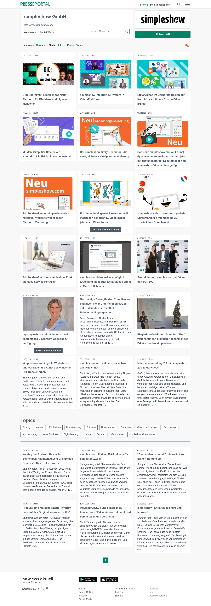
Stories (144, 5)
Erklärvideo (55, 427)
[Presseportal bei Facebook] (38, 588)
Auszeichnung (29, 434)
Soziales (101, 434)
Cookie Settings (158, 595)
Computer (126, 427)
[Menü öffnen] (187, 4)
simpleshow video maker (143, 434)
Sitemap (119, 595)
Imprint (82, 588)
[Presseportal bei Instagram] (46, 588)
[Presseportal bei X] (42, 588)
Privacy (83, 595)
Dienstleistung (74, 427)
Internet (40, 427)
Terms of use (86, 592)
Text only (120, 592)
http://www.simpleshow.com (38, 25)
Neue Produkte (50, 434)
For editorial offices (125, 588)
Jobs (152, 592)
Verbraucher (118, 434)
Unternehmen (109, 427)
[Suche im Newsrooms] (110, 31)
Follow (163, 34)
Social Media (86, 599)
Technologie (171, 427)
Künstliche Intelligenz (148, 427)
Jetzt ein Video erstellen (105, 229)
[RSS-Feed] (187, 45)
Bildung (26, 427)
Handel (88, 434)
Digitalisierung (71, 434)
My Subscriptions (160, 5)
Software (91, 427)
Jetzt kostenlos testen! (48, 350)
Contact (154, 588)
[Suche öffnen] (179, 4)
